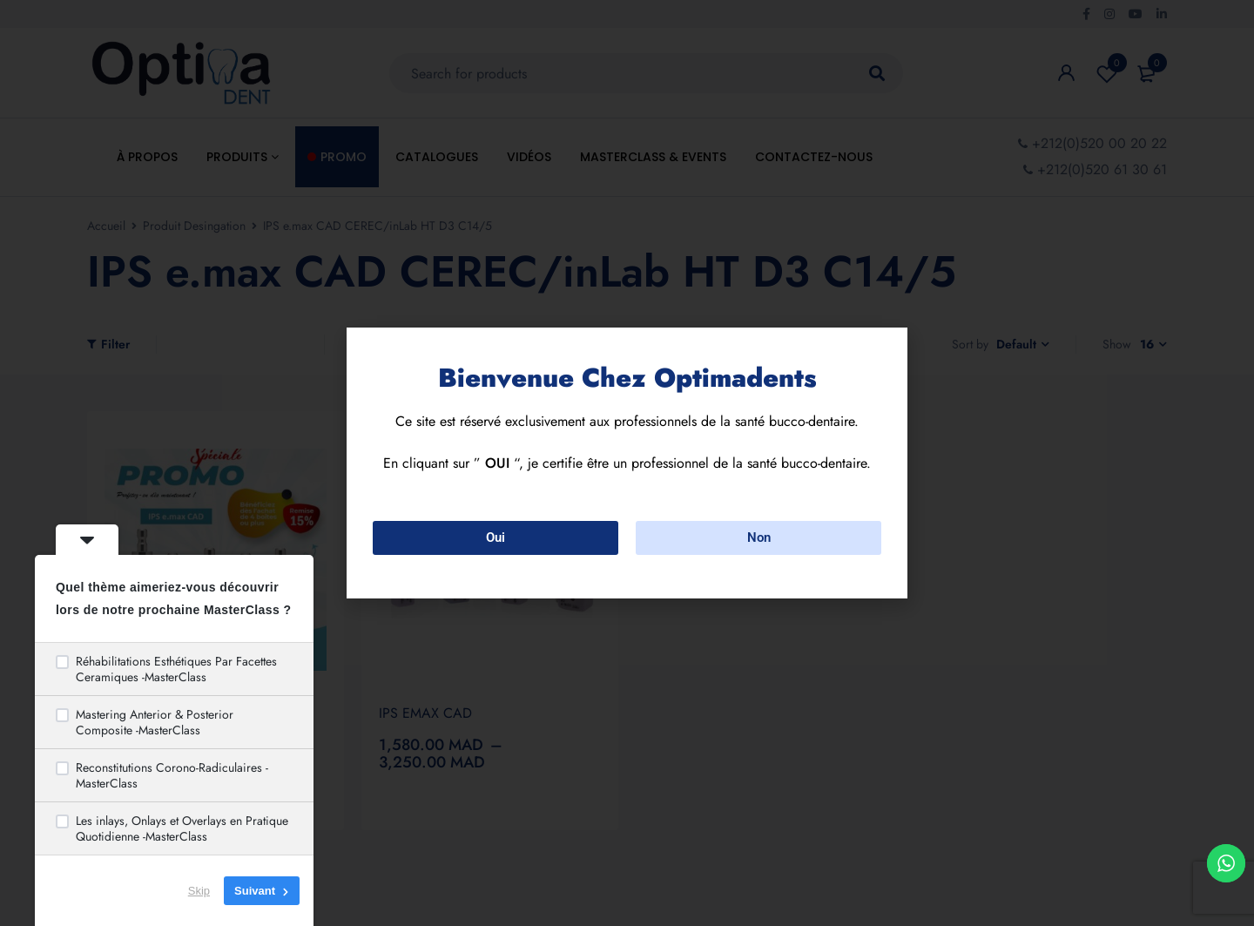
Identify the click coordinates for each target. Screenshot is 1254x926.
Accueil (106, 225)
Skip (199, 890)
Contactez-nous (814, 157)
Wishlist (1107, 73)
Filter (115, 344)
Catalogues (436, 157)
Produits (242, 157)
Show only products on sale (433, 345)
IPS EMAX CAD (425, 713)
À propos (147, 157)
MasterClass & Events (653, 157)
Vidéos (529, 157)
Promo (343, 157)
